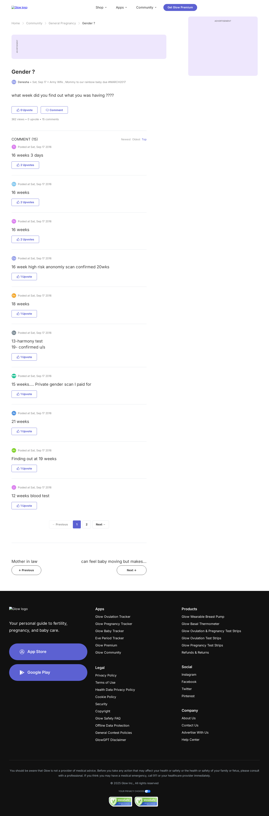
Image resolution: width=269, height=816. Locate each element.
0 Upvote (24, 110)
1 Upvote (24, 276)
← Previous (60, 524)
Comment (54, 110)
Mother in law (25, 561)
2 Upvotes (25, 165)
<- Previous (26, 570)
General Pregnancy (62, 23)
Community (34, 23)
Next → (101, 524)
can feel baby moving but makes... (114, 561)
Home (16, 23)
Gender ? (88, 23)
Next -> (131, 570)
